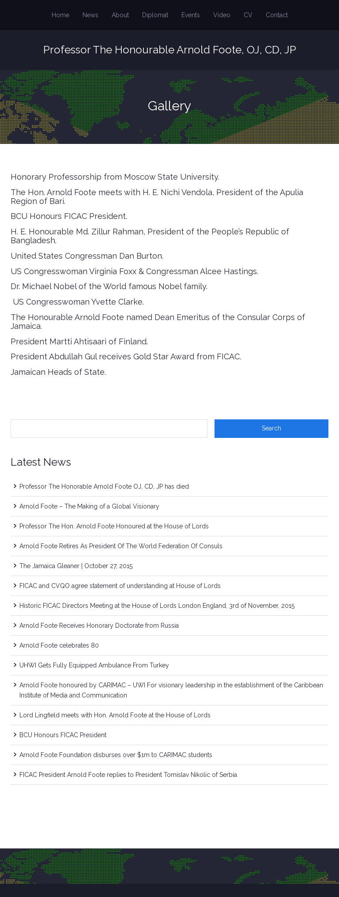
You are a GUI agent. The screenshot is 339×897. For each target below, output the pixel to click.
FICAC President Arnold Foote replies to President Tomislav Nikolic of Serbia (128, 774)
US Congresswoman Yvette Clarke (77, 301)
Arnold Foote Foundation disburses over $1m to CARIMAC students (115, 754)
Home (60, 15)
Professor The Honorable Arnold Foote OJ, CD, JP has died (104, 486)
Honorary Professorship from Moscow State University (114, 176)
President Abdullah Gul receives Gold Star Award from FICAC (125, 356)
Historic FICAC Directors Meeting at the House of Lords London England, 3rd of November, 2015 (156, 605)
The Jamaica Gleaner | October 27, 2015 (75, 565)
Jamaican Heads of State (58, 372)
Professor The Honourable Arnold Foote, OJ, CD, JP (169, 49)
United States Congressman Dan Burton (86, 255)
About (120, 15)
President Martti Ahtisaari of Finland (79, 341)
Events (190, 15)
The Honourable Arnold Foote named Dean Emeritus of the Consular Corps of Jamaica (158, 322)
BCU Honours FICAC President (68, 216)
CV (248, 15)
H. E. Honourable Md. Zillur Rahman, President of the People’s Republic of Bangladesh (150, 236)
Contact (277, 15)
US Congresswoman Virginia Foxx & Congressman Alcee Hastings (134, 271)
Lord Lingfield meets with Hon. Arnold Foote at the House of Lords (115, 715)
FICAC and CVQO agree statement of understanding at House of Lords (120, 585)
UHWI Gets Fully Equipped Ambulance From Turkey (94, 665)
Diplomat (155, 15)
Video (221, 15)
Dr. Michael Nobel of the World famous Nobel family (108, 286)
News (90, 15)
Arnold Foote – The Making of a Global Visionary (89, 506)
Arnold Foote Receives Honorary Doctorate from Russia (99, 625)
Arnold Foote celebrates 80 (59, 645)
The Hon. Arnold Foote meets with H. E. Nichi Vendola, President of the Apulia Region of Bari (157, 197)
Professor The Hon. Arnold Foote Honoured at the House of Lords (114, 526)
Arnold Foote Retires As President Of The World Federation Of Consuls (120, 546)
